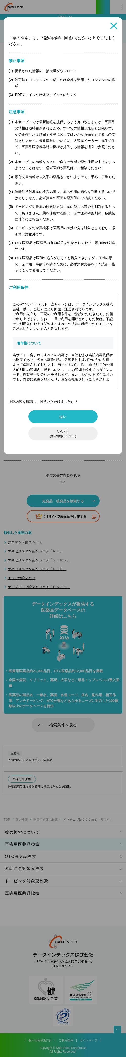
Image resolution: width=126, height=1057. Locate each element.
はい (62, 417)
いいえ (63, 433)
